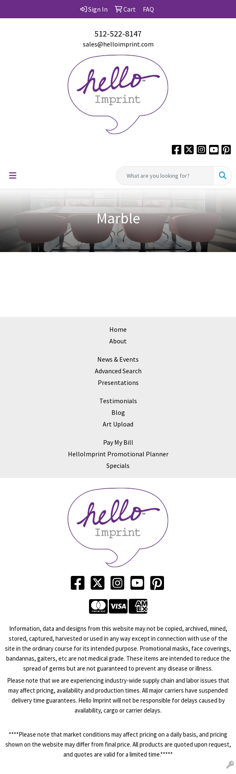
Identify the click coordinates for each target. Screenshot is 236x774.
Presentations (118, 382)
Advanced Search (118, 371)
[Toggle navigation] (13, 175)
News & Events (118, 359)
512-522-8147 (118, 33)
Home (118, 329)
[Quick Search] (165, 175)
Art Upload (118, 424)
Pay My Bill (118, 442)
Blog (118, 412)
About (118, 341)
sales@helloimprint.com (118, 44)
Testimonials (118, 401)
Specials (118, 465)
